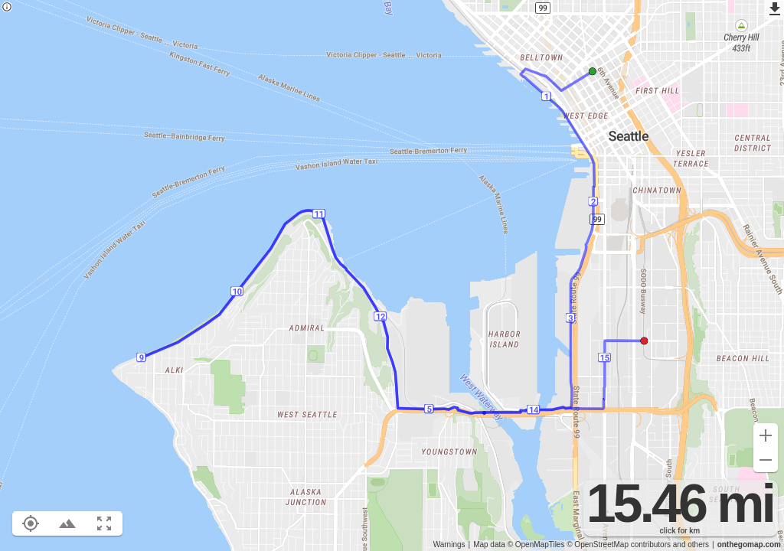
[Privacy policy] (7, 8)
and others (691, 544)
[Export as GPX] (774, 10)
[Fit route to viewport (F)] (104, 523)
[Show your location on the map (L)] (30, 523)
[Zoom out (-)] (765, 460)
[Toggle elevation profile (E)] (67, 523)
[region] (392, 275)
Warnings (449, 544)
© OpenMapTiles (536, 544)
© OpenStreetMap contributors (619, 544)
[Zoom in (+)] (765, 435)
